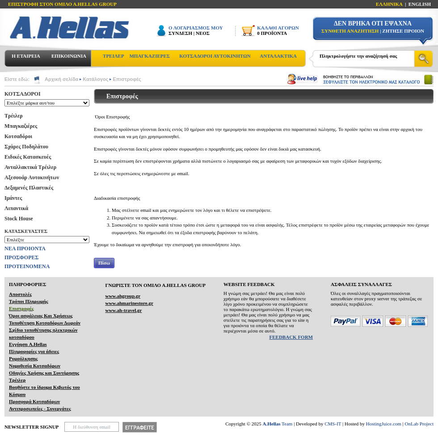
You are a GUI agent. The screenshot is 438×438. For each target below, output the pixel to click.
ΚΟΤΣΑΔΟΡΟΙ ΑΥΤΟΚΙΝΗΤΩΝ (214, 56)
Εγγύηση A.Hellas (28, 344)
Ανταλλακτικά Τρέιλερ (30, 167)
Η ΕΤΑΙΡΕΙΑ (26, 56)
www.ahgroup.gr (122, 296)
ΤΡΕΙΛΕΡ (113, 56)
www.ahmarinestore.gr (129, 303)
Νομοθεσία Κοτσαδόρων (34, 365)
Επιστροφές (127, 79)
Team (278, 423)
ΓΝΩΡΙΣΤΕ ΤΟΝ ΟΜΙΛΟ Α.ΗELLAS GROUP (155, 285)
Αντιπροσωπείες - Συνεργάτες (40, 408)
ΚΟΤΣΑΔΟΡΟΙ (22, 94)
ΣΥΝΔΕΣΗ (180, 33)
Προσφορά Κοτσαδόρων (34, 401)
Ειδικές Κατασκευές (27, 157)
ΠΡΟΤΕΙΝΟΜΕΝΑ (27, 266)
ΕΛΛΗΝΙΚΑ (389, 4)
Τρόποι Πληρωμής (28, 301)
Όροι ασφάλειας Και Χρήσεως (40, 315)
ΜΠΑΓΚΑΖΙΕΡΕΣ (149, 56)
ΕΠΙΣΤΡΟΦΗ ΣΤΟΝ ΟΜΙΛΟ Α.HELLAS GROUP (62, 4)
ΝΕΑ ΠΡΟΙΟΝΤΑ (25, 248)
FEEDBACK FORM (291, 337)
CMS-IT (332, 423)
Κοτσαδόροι (18, 136)
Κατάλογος (95, 79)
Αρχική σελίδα (61, 79)
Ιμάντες (13, 198)
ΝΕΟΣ (203, 33)
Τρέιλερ (13, 116)
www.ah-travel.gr (123, 310)
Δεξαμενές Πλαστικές (28, 188)
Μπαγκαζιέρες (20, 126)
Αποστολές (20, 294)
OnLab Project (419, 423)
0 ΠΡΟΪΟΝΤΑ (272, 33)
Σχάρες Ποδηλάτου (26, 146)
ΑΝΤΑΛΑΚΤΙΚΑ (278, 56)
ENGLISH (420, 4)
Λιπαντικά (16, 208)
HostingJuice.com (383, 423)
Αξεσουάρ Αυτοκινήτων (31, 177)
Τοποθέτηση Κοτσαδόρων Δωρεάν (44, 322)
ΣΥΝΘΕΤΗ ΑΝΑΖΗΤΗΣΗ (350, 31)
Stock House (18, 218)
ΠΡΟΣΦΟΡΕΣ (21, 257)
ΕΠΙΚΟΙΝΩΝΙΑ (68, 56)
